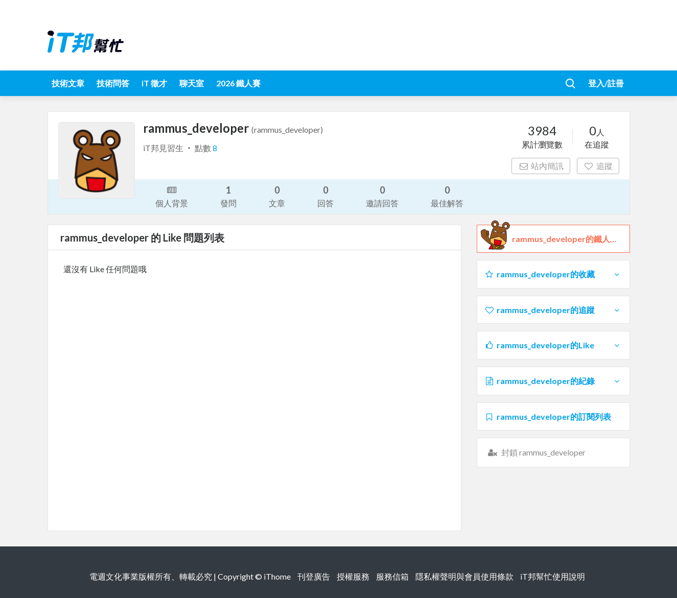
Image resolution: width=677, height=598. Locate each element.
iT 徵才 (154, 83)
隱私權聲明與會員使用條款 (464, 576)
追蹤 (598, 166)
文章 (277, 196)
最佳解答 (447, 196)
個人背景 (171, 195)
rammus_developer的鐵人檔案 (567, 239)
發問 (228, 196)
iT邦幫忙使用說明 (552, 576)
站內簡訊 (541, 166)
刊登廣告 (313, 576)
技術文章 (68, 83)
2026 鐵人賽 (238, 83)
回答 (325, 196)
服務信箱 (392, 576)
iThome (277, 576)
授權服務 (353, 576)
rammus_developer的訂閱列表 (548, 416)
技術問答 (113, 83)
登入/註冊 (606, 83)
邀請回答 (382, 196)
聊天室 (191, 83)
